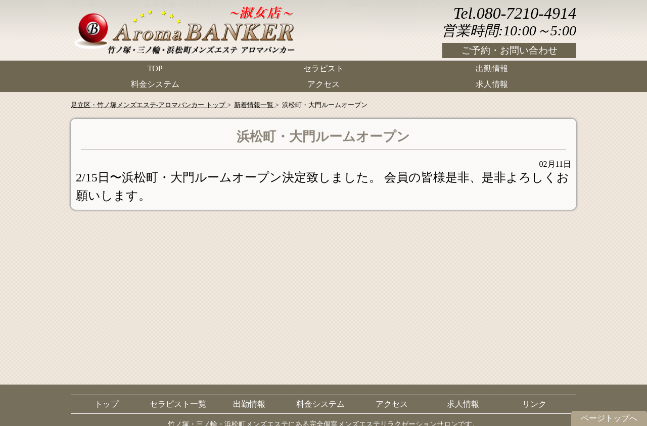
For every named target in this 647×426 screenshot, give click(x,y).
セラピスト (323, 68)
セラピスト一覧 (178, 404)
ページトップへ (609, 418)
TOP (155, 68)
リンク (534, 404)
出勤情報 (492, 68)
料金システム (155, 83)
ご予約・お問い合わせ (509, 50)
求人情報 (492, 83)
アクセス (323, 83)
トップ (107, 404)
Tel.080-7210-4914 (514, 13)
